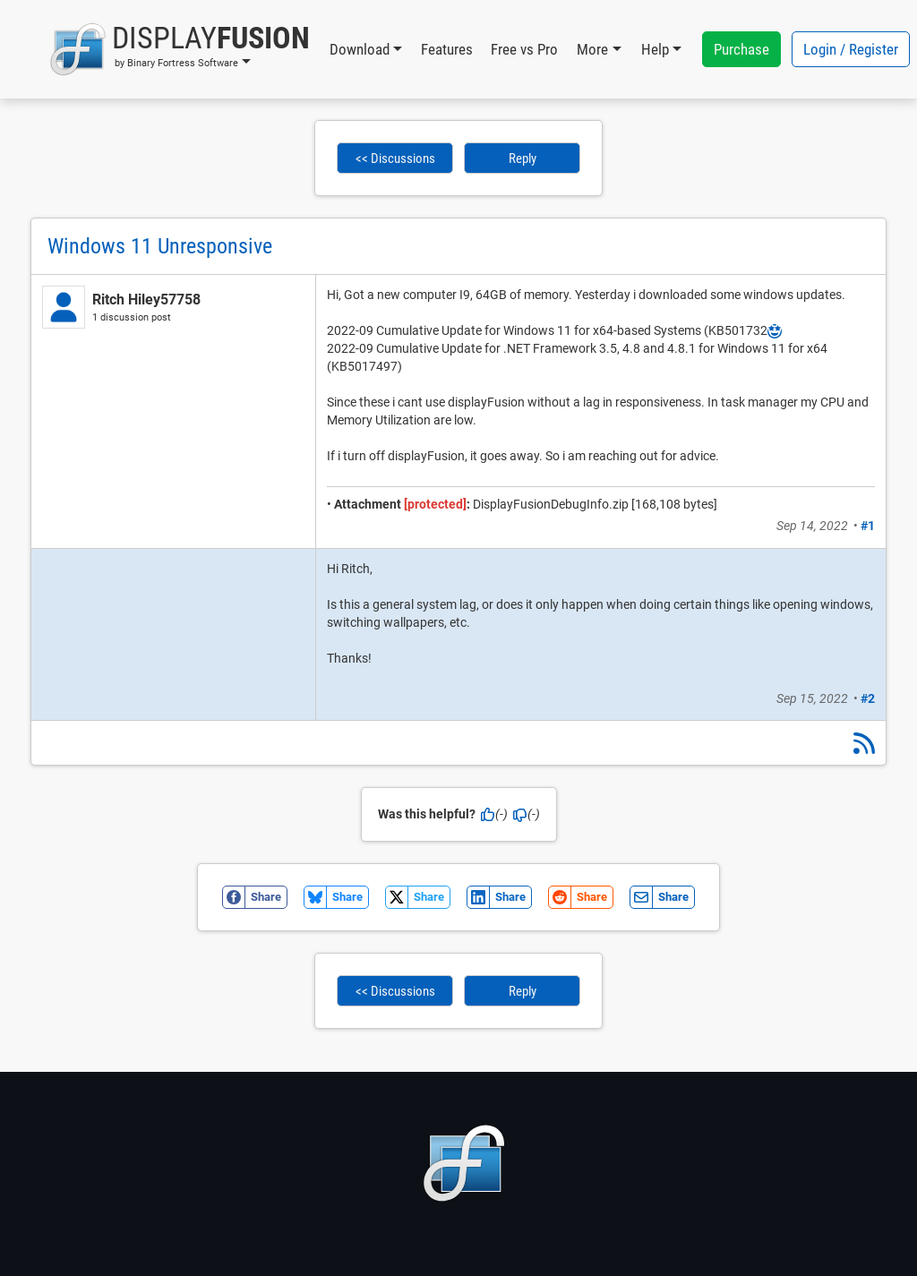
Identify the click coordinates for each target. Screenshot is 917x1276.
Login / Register (850, 49)
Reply (522, 158)
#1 (868, 525)
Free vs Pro (524, 49)
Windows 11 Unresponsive (159, 246)
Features (447, 49)
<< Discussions (395, 158)
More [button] (592, 49)
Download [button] (360, 49)
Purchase (741, 49)
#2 (868, 698)
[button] (179, 49)
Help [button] (655, 49)
